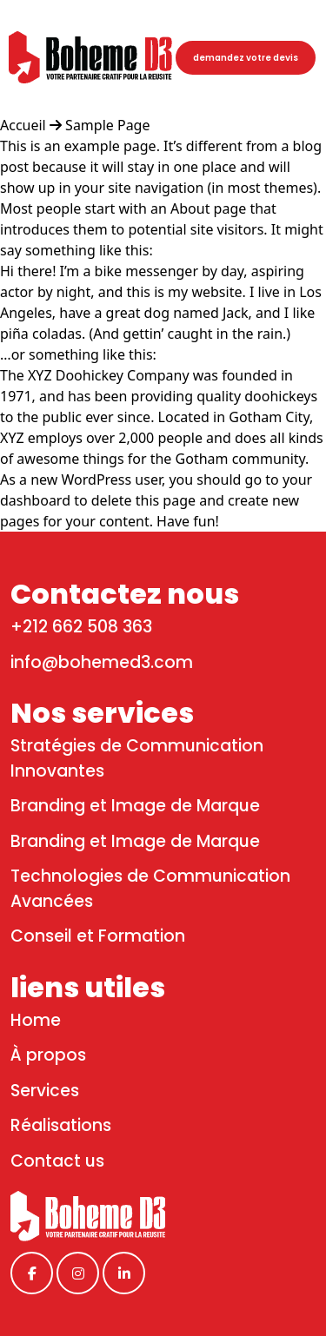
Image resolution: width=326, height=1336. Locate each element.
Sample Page (107, 125)
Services (44, 1090)
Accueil (25, 125)
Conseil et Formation (97, 936)
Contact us (57, 1161)
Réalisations (60, 1125)
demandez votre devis (245, 57)
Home (35, 1020)
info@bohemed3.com (101, 662)
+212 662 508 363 (81, 626)
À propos (48, 1055)
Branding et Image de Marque (135, 805)
